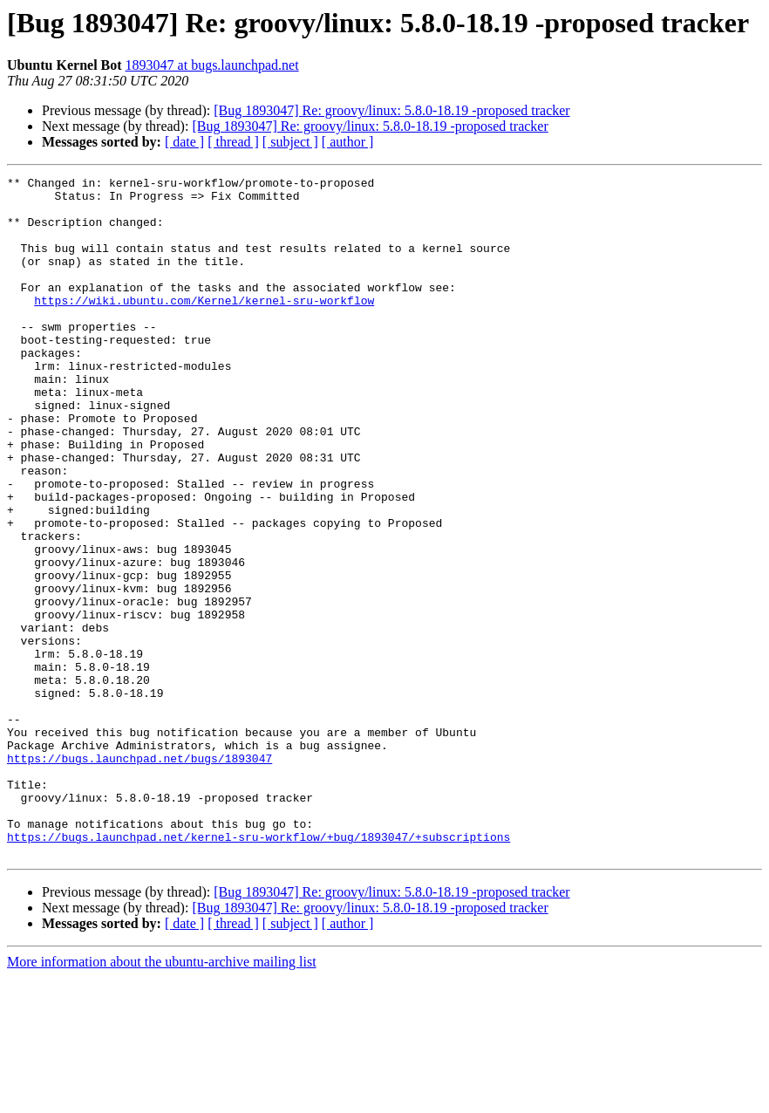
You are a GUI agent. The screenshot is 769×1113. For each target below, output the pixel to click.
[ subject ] (290, 141)
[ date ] (184, 141)
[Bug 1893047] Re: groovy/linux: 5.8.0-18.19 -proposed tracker (391, 110)
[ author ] (348, 141)
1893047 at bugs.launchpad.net (212, 65)
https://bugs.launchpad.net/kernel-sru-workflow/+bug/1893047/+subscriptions (258, 970)
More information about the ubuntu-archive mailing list (161, 1097)
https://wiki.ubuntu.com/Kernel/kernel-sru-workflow (204, 326)
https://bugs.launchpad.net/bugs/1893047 (139, 876)
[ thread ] (233, 141)
